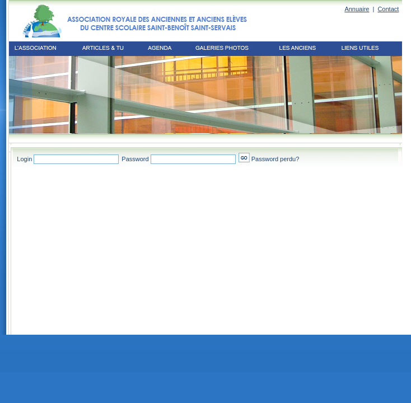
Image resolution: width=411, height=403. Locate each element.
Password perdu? (275, 159)
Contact (388, 9)
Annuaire (356, 9)
